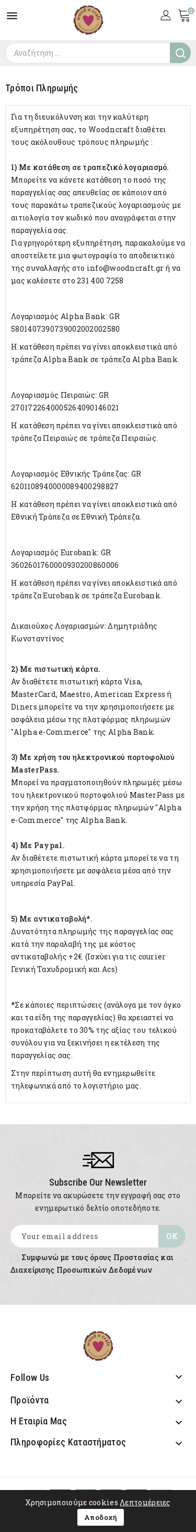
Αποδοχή (100, 1517)
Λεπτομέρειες (145, 1502)
